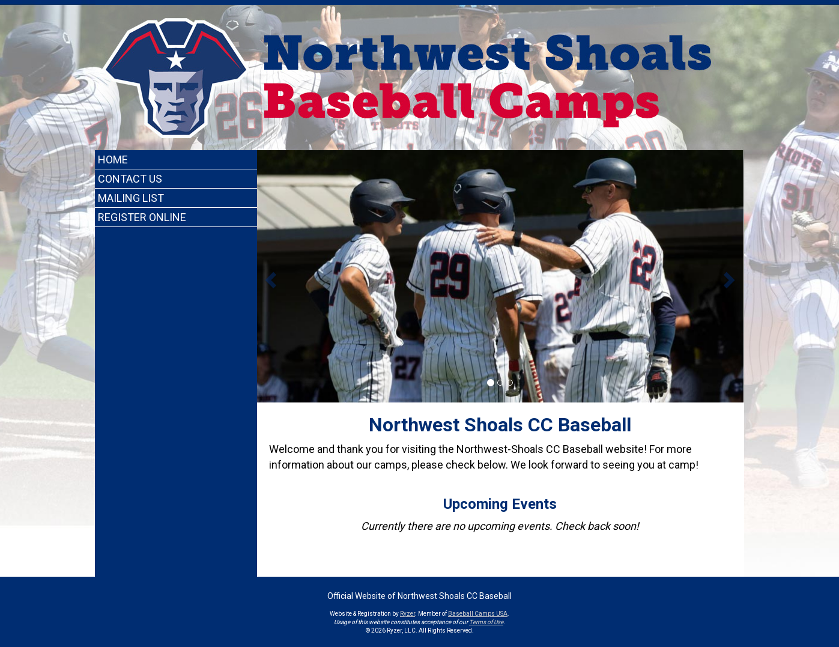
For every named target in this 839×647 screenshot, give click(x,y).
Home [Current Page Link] (113, 159)
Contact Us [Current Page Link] (130, 178)
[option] (500, 276)
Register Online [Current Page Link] (142, 217)
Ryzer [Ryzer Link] (407, 613)
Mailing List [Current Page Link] (131, 198)
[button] (269, 276)
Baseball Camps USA (477, 613)
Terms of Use (486, 622)
